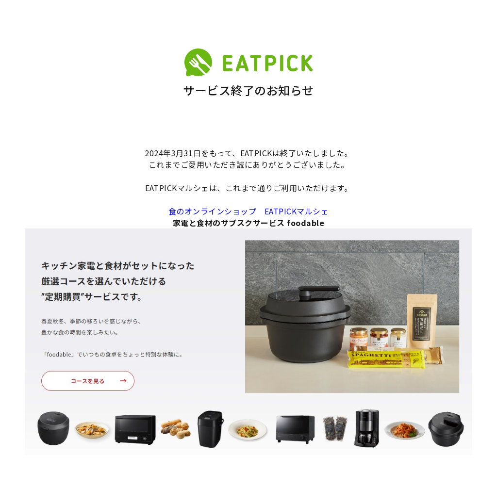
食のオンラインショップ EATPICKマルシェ (248, 211)
